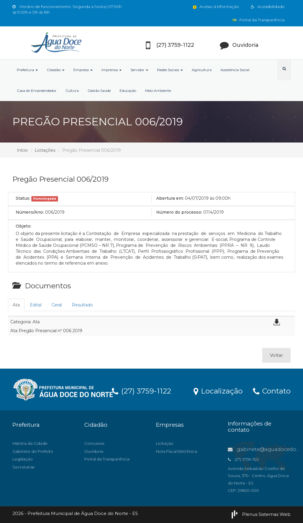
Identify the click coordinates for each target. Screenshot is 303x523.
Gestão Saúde (99, 90)
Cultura (72, 90)
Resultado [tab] (82, 305)
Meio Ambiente (158, 90)
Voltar (276, 355)
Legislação (22, 459)
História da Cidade (30, 443)
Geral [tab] (56, 305)
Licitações (45, 150)
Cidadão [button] (56, 70)
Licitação (164, 443)
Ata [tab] (16, 305)
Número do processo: (179, 212)
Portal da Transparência (258, 19)
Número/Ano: (30, 212)
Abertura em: (170, 198)
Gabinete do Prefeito (32, 451)
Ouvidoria (93, 451)
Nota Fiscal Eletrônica (176, 451)
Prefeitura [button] (27, 70)
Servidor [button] (139, 70)
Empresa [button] (83, 70)
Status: (23, 198)
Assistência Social (234, 70)
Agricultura (202, 70)
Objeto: (23, 226)
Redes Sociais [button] (170, 70)
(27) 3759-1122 (141, 390)
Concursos (94, 443)
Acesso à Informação (215, 6)
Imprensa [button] (111, 70)
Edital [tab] (35, 305)
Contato (272, 390)
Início (22, 150)
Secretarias (23, 467)
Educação (128, 90)
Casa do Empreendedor (37, 90)
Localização (218, 390)
